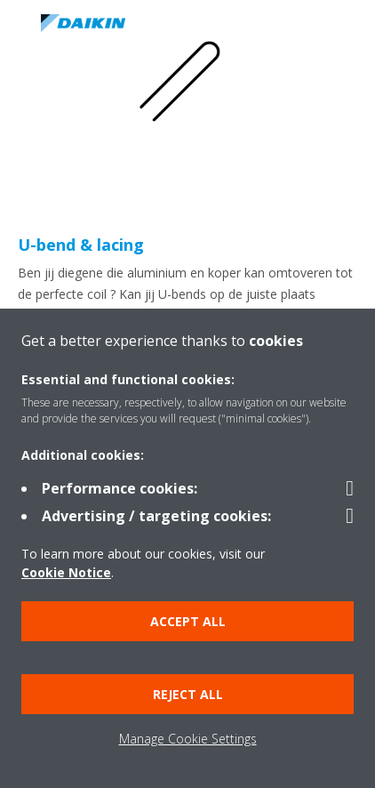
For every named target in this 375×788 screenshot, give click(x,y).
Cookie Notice (66, 572)
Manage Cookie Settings (188, 738)
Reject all (188, 694)
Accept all (188, 621)
